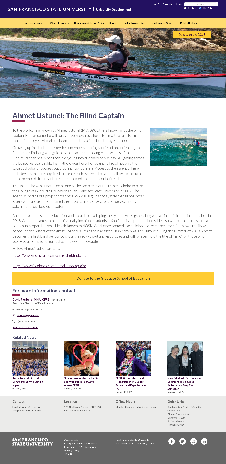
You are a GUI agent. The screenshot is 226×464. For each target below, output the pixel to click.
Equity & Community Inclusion (80, 443)
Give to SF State (177, 417)
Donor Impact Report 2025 (89, 22)
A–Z (156, 4)
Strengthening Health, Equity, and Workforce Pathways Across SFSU (81, 382)
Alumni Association (178, 414)
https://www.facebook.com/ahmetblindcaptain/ (49, 265)
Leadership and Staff (134, 22)
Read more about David (25, 327)
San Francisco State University (132, 439)
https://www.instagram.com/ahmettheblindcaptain (51, 255)
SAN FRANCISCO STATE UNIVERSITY (50, 9)
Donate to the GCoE (192, 34)
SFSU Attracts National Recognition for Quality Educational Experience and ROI (132, 383)
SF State (190, 8)
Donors (113, 22)
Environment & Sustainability (80, 446)
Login (179, 4)
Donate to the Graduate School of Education (113, 278)
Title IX (68, 454)
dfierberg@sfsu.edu (26, 315)
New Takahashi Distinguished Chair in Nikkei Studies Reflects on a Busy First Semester (184, 383)
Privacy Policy (71, 450)
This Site (206, 8)
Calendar (168, 4)
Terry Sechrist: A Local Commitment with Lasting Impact (27, 382)
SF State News (176, 421)
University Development (113, 9)
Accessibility (71, 439)
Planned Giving (176, 424)
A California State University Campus (136, 443)
